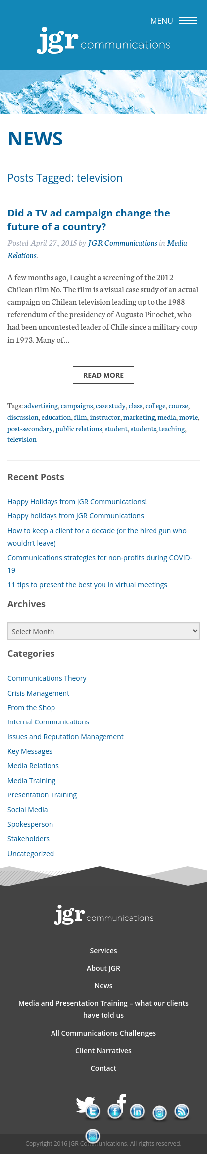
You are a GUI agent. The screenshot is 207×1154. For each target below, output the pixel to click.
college (155, 405)
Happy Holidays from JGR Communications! (77, 501)
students (143, 428)
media (166, 416)
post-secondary (30, 428)
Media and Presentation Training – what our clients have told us (103, 1009)
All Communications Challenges (103, 1033)
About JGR (103, 968)
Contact (103, 1068)
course (178, 405)
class (136, 405)
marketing (139, 416)
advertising (41, 405)
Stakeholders (28, 838)
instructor (105, 416)
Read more (103, 375)
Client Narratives (103, 1050)
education (56, 416)
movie (188, 416)
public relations (78, 428)
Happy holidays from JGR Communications (75, 515)
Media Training (31, 780)
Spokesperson (30, 824)
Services (103, 950)
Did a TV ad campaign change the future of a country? (88, 219)
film (80, 416)
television (22, 438)
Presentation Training (42, 794)
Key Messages (29, 751)
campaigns (77, 405)
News (103, 985)
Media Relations (33, 765)
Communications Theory (47, 678)
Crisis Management (38, 693)
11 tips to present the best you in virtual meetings (87, 584)
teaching (172, 428)
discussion (23, 416)
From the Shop (31, 707)
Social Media (27, 809)
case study (111, 405)
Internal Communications (48, 721)
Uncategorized (30, 853)
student (116, 428)
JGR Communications (122, 242)
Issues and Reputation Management (65, 736)
